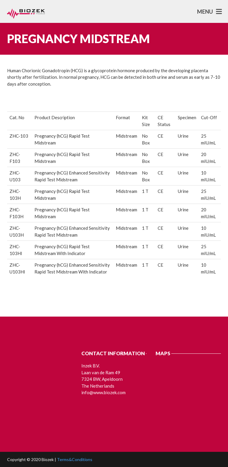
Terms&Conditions (74, 459)
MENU (205, 11)
